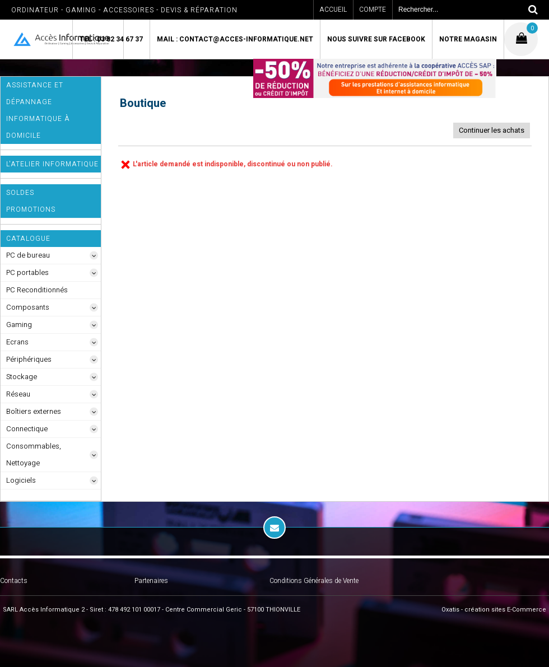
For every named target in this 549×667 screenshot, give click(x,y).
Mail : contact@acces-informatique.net (235, 39)
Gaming (19, 324)
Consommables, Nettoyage (33, 454)
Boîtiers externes (33, 411)
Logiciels (21, 480)
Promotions (30, 209)
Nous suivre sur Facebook (376, 39)
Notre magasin (468, 39)
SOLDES (20, 193)
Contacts (13, 581)
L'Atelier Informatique (52, 164)
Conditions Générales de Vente (314, 581)
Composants (27, 307)
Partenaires (151, 581)
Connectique (27, 428)
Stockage (21, 376)
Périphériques (29, 359)
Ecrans (17, 342)
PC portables (27, 272)
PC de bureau (28, 255)
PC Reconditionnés (37, 289)
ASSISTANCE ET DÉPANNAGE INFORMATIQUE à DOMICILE (38, 110)
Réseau (18, 394)
